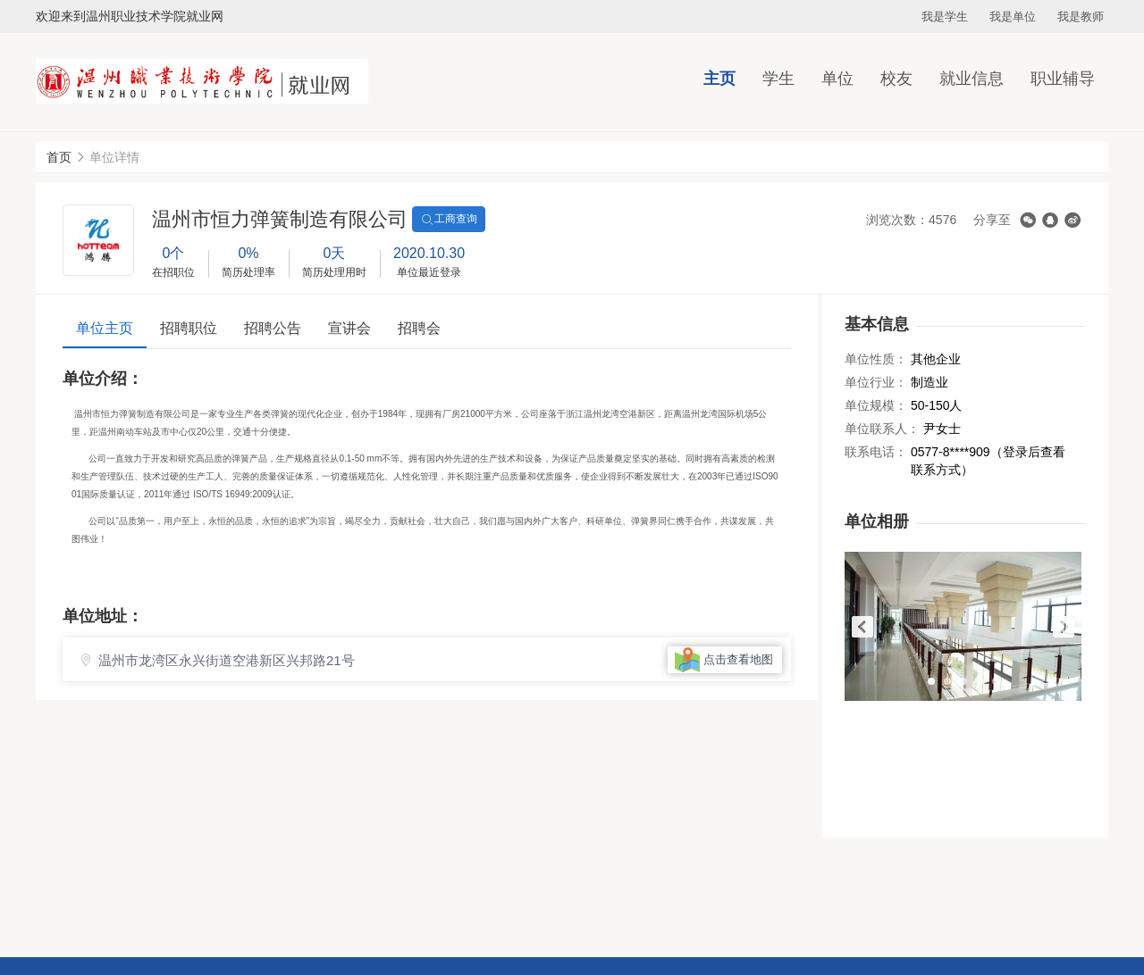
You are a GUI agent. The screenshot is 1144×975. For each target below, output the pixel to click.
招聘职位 (188, 328)
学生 (778, 79)
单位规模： (876, 405)
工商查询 (448, 219)
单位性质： (876, 359)
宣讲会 (349, 328)
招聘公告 (272, 328)
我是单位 (1012, 16)
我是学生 (944, 16)
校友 (896, 79)
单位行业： (876, 382)
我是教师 (1080, 16)
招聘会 (419, 328)
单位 (837, 79)
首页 (59, 157)
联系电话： (876, 452)
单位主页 (104, 328)
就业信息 (971, 79)
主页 (719, 79)
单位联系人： (882, 428)
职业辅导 (1062, 79)
